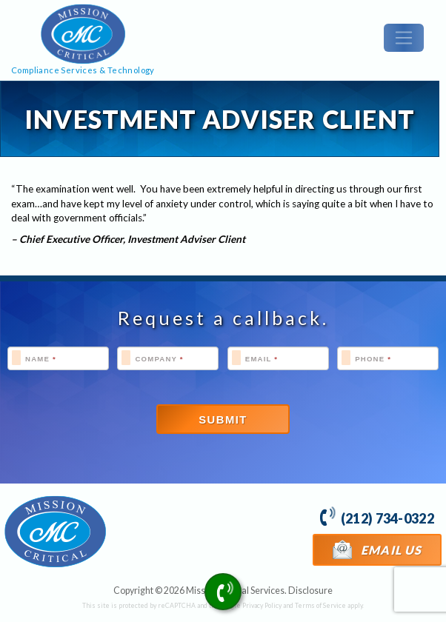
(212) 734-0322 (376, 516)
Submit (223, 420)
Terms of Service (320, 605)
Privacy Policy (262, 605)
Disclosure (310, 590)
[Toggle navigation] (404, 38)
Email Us (377, 549)
